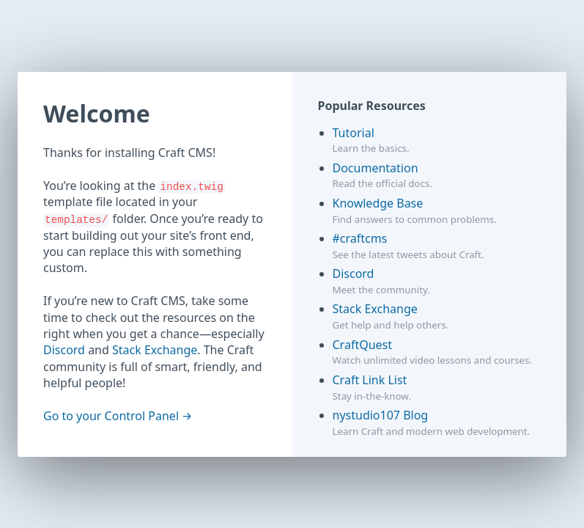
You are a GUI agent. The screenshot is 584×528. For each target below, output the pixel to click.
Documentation (375, 168)
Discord (64, 350)
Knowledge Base (378, 203)
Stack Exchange (154, 350)
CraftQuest (363, 345)
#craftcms (360, 238)
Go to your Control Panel (111, 416)
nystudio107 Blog (381, 415)
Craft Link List (370, 380)
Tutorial (353, 133)
